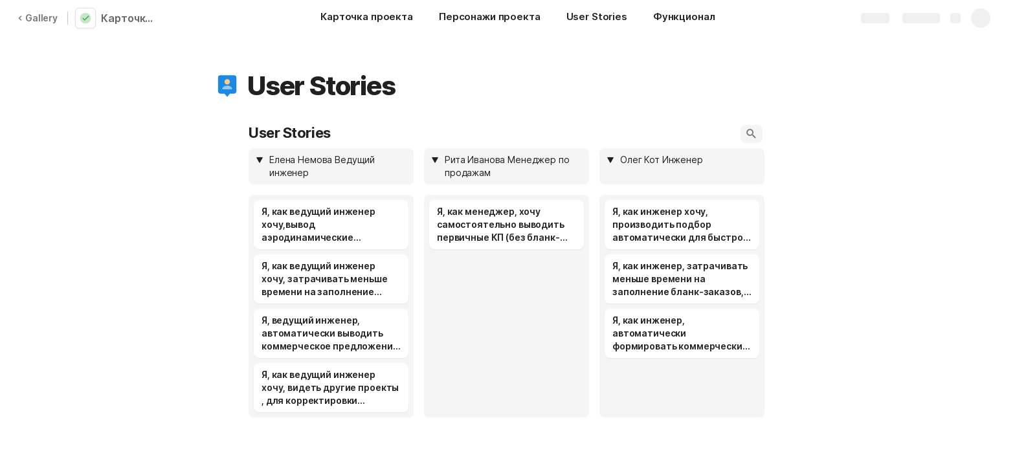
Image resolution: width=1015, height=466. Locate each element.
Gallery (37, 17)
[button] (227, 86)
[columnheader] (331, 166)
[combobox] (337, 166)
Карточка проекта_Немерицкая (131, 18)
